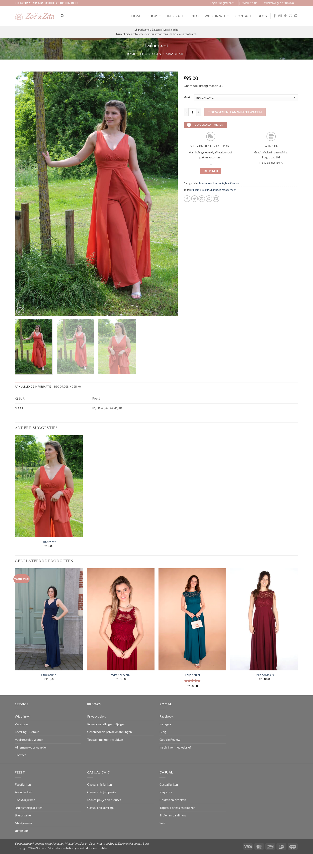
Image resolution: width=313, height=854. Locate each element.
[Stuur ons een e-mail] (290, 16)
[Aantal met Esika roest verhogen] (198, 112)
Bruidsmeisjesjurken (29, 807)
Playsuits (165, 792)
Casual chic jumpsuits (101, 792)
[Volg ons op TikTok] (285, 16)
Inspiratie (175, 16)
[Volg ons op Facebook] (274, 16)
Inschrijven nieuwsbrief (175, 747)
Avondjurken (23, 792)
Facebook (166, 716)
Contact (243, 16)
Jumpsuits (218, 183)
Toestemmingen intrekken (105, 739)
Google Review (169, 739)
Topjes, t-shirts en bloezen (177, 807)
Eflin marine (48, 675)
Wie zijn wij (217, 16)
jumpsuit (216, 189)
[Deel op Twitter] (194, 198)
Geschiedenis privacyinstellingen (109, 732)
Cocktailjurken (25, 800)
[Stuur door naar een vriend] (201, 198)
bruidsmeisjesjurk (200, 189)
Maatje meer (176, 54)
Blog (262, 16)
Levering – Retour (27, 732)
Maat (187, 97)
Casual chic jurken (99, 784)
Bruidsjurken (23, 815)
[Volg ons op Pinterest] (295, 16)
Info (195, 16)
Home (136, 16)
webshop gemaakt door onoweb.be (85, 848)
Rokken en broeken (172, 800)
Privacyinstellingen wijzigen (106, 724)
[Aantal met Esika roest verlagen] (186, 112)
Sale (162, 823)
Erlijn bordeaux (264, 675)
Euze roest (49, 542)
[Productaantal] (192, 112)
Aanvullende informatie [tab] (33, 386)
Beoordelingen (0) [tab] (67, 386)
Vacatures (22, 724)
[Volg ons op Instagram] (280, 16)
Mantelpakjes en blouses (104, 800)
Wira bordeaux (120, 675)
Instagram (166, 724)
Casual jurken (168, 784)
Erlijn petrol (192, 675)
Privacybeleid (96, 716)
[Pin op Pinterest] (209, 198)
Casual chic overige (100, 807)
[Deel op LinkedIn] (216, 198)
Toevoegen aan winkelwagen (235, 112)
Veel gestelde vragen (29, 739)
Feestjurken (150, 54)
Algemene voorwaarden (31, 747)
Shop (154, 16)
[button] (222, 3)
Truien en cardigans (172, 815)
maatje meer (229, 189)
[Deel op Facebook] (187, 198)
